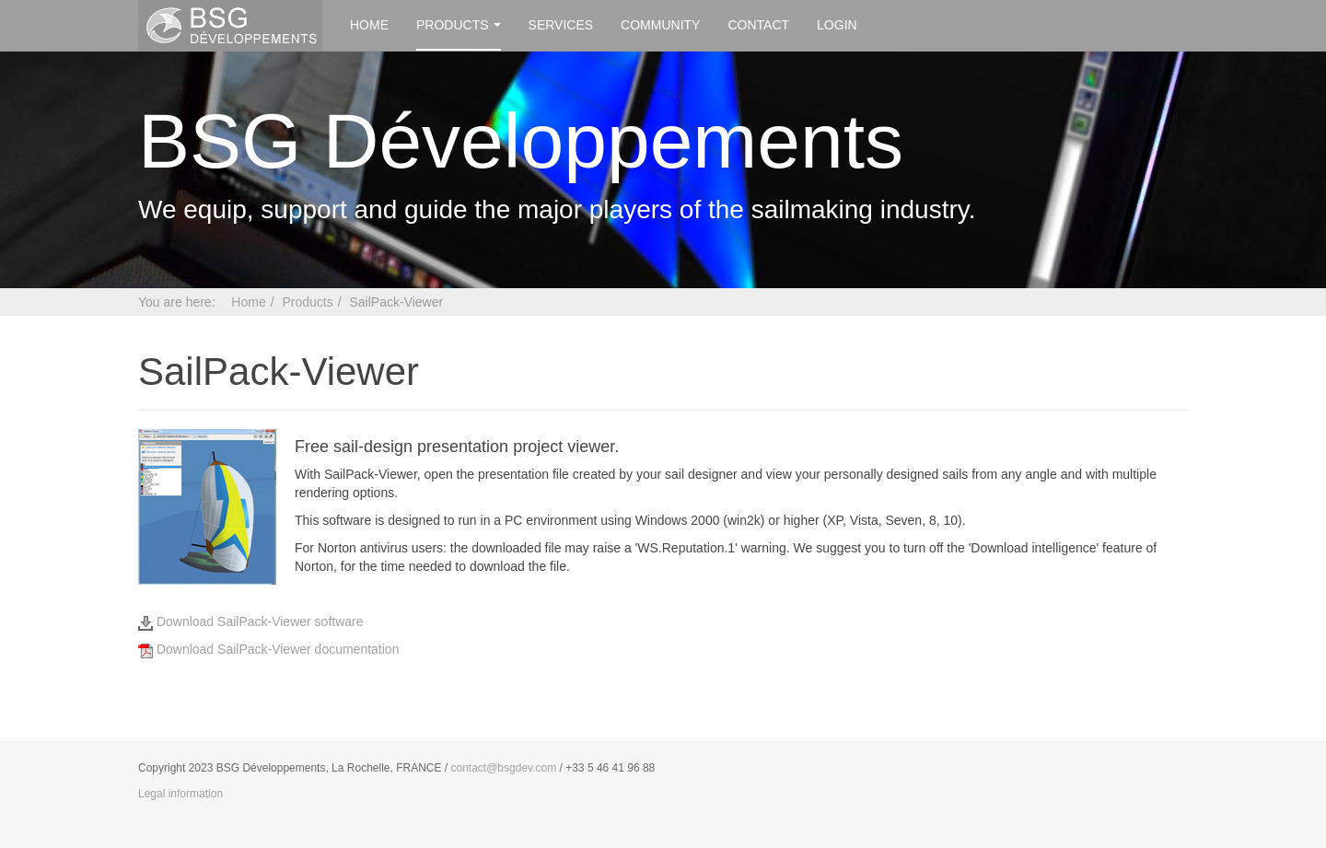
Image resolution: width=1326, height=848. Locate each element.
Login (837, 24)
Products (458, 24)
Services (561, 24)
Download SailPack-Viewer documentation (268, 649)
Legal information (180, 793)
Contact (758, 24)
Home (369, 24)
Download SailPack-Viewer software (251, 621)
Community (660, 24)
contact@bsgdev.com (504, 767)
